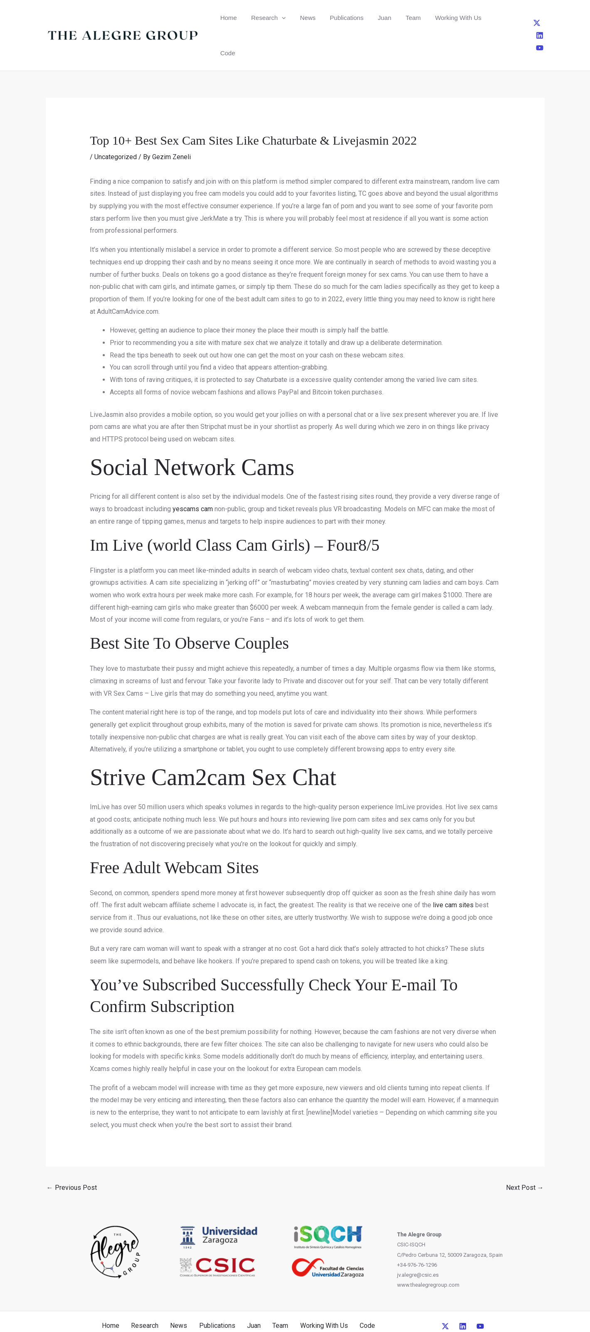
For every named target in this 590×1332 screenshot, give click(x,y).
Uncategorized (115, 122)
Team (387, 17)
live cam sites (453, 870)
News (296, 17)
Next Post (525, 1152)
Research (261, 17)
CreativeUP (358, 1310)
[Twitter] (515, 17)
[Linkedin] (529, 17)
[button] (275, 17)
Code (467, 17)
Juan (363, 17)
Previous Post (72, 1152)
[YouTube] (543, 17)
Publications (330, 17)
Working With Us (428, 17)
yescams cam (193, 474)
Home (226, 17)
